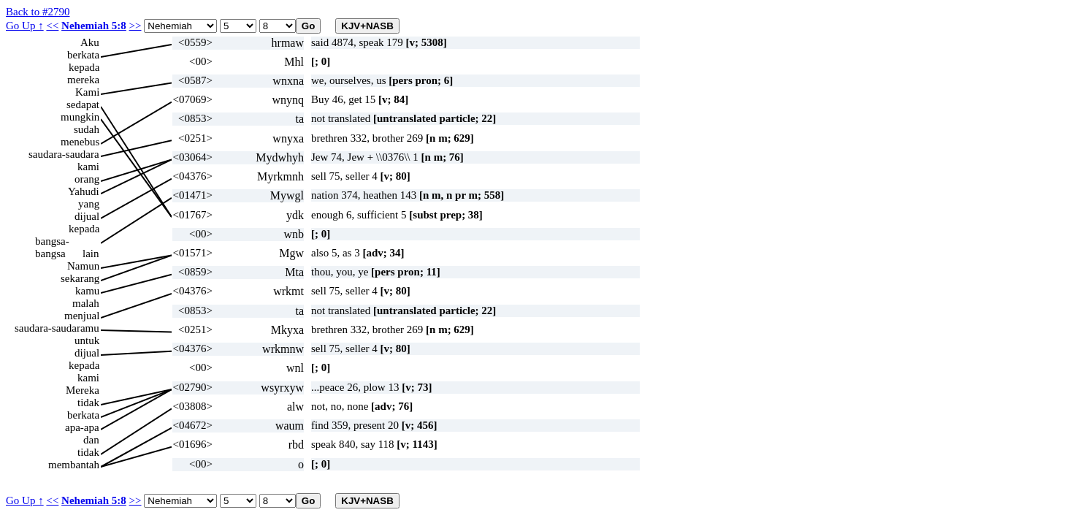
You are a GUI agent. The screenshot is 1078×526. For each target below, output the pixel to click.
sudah (86, 129)
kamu (87, 291)
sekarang (80, 278)
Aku (89, 42)
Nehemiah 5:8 (93, 25)
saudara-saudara (63, 154)
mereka (83, 79)
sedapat (82, 104)
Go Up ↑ (25, 25)
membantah (73, 464)
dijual (86, 216)
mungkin (80, 117)
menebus (80, 142)
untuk (86, 340)
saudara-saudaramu (57, 328)
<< (52, 25)
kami (88, 166)
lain (91, 253)
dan (91, 440)
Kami (87, 92)
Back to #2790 (38, 12)
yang (88, 204)
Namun (83, 266)
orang (86, 179)
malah (85, 303)
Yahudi (83, 191)
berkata (83, 55)
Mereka (82, 390)
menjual (81, 315)
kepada (84, 67)
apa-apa (82, 427)
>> (135, 25)
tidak (88, 402)
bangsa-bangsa (52, 241)
